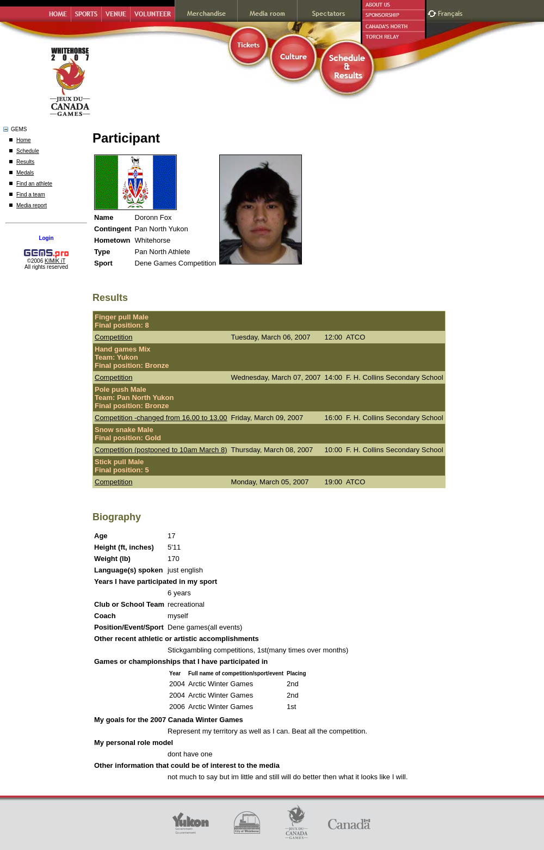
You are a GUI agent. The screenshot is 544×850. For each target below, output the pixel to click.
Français (451, 12)
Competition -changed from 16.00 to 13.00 (161, 418)
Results (25, 162)
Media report (31, 205)
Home (23, 140)
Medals (25, 173)
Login (46, 238)
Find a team (30, 195)
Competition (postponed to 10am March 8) (161, 450)
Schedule (27, 151)
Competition (113, 337)
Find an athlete (34, 184)
